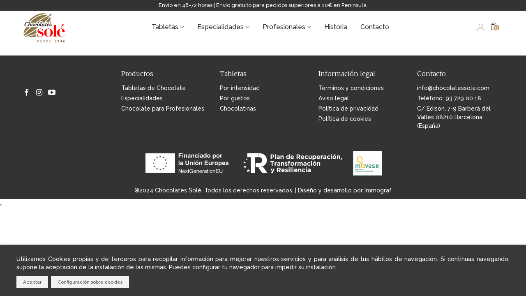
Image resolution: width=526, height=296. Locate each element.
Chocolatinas (238, 108)
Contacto (374, 27)
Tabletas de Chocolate (153, 88)
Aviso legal (333, 98)
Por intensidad (240, 88)
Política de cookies (344, 119)
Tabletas (165, 27)
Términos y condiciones (351, 88)
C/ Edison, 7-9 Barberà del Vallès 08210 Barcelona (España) (454, 117)
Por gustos (235, 98)
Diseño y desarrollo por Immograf (345, 190)
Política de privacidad (348, 108)
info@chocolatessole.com (453, 88)
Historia (335, 27)
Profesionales (284, 27)
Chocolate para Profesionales (162, 108)
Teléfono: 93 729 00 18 (449, 98)
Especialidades (220, 27)
